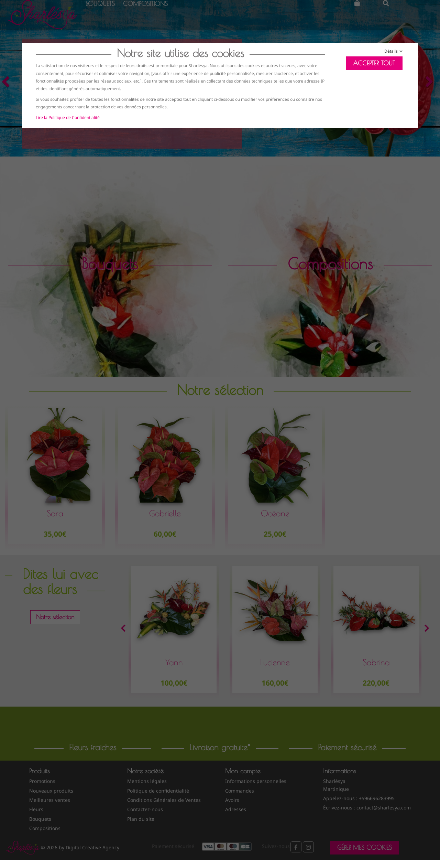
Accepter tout (374, 63)
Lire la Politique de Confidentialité (68, 117)
